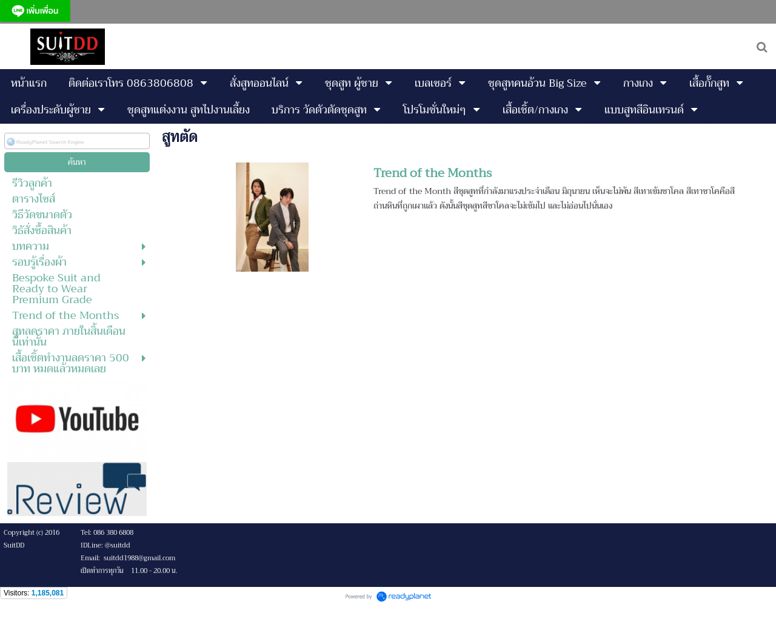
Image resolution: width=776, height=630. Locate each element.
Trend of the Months (432, 173)
